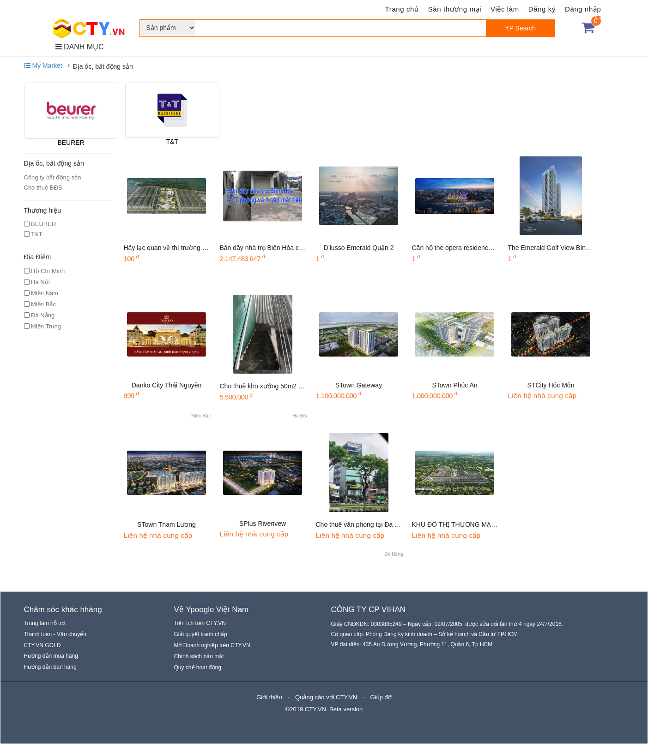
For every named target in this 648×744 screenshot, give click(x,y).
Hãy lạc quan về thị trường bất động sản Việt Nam (196, 247)
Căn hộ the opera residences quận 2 (464, 247)
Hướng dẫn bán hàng (50, 667)
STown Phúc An (454, 385)
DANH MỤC (79, 47)
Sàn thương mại (454, 9)
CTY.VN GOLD (42, 645)
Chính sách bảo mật (199, 656)
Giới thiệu (269, 697)
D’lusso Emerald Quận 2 (359, 247)
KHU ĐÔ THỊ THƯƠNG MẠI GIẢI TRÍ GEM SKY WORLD (494, 524)
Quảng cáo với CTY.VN (326, 697)
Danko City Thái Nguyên (166, 385)
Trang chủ (402, 9)
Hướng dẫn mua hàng (51, 656)
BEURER (70, 142)
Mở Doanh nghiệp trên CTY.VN (212, 645)
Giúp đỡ (381, 697)
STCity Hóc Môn (551, 385)
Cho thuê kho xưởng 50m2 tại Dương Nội (279, 386)
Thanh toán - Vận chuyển (55, 634)
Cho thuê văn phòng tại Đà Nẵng (363, 524)
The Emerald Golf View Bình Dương (560, 247)
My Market (43, 65)
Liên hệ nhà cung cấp (542, 395)
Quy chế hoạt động (197, 667)
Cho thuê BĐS (43, 187)
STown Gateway (358, 385)
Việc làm (505, 9)
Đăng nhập (583, 9)
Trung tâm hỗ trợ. (45, 623)
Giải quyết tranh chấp (200, 634)
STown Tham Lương (166, 524)
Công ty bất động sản (52, 177)
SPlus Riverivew (262, 523)
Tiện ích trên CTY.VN (200, 623)
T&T (172, 141)
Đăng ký (542, 9)
